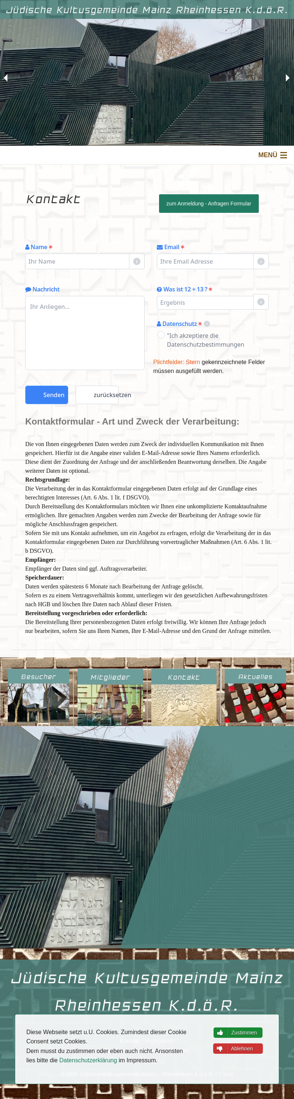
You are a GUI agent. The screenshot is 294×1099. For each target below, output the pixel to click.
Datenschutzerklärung (88, 1060)
